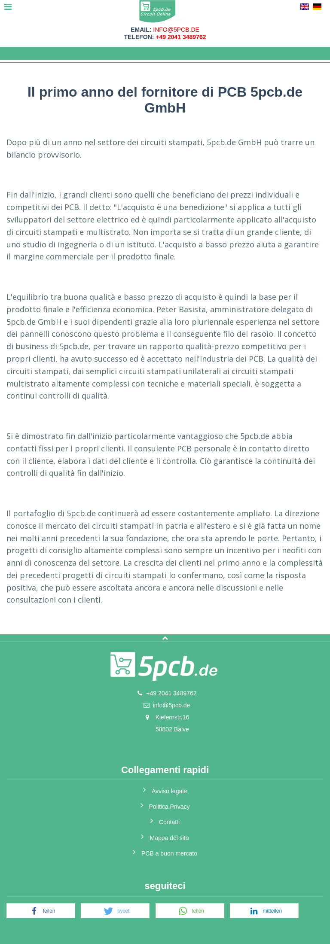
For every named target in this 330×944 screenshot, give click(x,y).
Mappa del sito (169, 837)
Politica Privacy (169, 806)
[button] (41, 911)
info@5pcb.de (176, 29)
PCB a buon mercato (169, 853)
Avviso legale (169, 791)
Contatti (169, 822)
